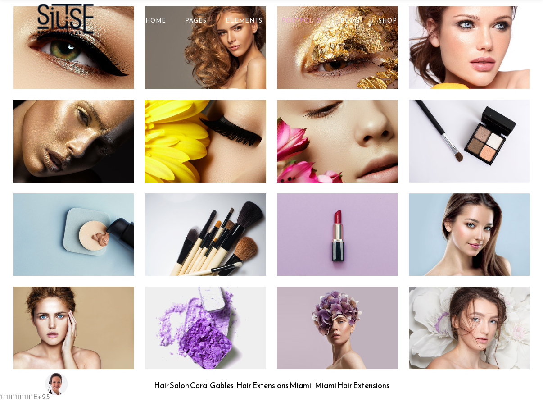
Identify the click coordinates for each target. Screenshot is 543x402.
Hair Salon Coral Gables (194, 385)
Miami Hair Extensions (352, 385)
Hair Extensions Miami (273, 385)
